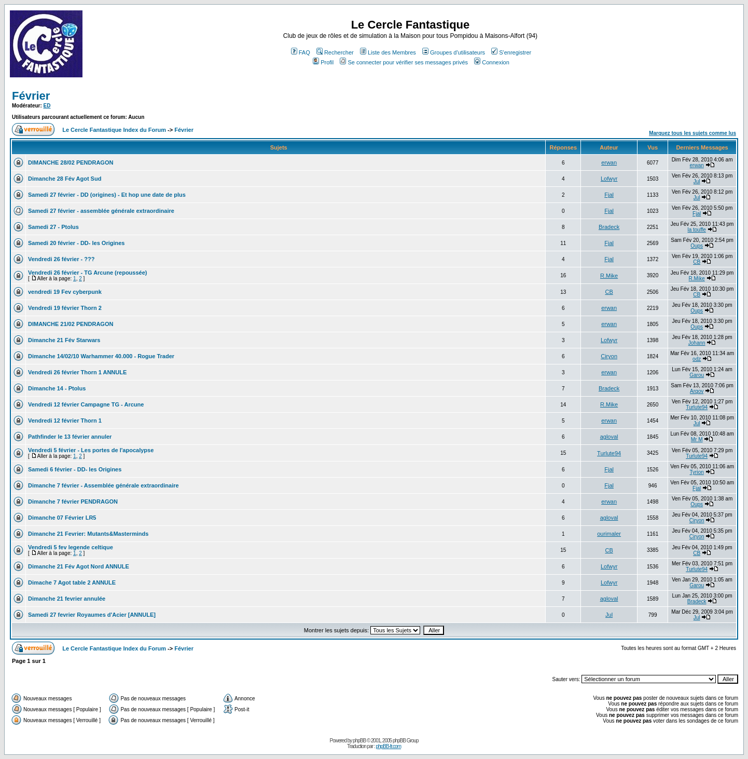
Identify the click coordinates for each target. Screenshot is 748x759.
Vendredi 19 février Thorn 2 (65, 308)
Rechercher (335, 52)
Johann (696, 343)
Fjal (609, 195)
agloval (609, 436)
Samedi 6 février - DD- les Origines (74, 469)
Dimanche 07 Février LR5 (62, 517)
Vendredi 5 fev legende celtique (70, 547)
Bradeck (609, 227)
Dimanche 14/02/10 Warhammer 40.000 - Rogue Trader (101, 356)
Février (31, 95)
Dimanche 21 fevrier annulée (66, 598)
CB (696, 262)
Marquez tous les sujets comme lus (692, 133)
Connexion (491, 62)
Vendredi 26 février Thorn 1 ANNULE (77, 372)
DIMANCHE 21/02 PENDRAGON (70, 324)
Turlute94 (697, 407)
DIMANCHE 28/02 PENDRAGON (70, 162)
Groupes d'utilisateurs (453, 52)
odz (696, 359)
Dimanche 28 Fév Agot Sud (64, 178)
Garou (696, 375)
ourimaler (609, 534)
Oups (696, 246)
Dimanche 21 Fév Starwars (64, 340)
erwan (609, 162)
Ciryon (609, 356)
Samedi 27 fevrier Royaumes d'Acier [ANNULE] (92, 615)
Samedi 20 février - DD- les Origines (76, 243)
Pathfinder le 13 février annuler (70, 436)
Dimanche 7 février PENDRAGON (73, 501)
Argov (696, 391)
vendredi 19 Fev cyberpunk (65, 292)
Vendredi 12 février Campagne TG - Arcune (86, 404)
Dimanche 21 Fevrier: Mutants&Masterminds (88, 534)
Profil (323, 62)
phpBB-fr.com (388, 746)
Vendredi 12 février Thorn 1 (65, 420)
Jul (697, 181)
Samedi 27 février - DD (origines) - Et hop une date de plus (107, 195)
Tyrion (697, 472)
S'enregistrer (511, 52)
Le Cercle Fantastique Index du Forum (114, 130)
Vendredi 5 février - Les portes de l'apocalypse (91, 450)
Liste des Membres (388, 52)
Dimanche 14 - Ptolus (57, 388)
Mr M (697, 439)
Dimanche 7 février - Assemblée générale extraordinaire (103, 485)
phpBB (359, 740)
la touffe (696, 230)
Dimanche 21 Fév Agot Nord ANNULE (78, 566)
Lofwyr (609, 178)
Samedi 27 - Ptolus (53, 227)
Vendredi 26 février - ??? (61, 259)
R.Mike (609, 276)
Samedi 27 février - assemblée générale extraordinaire (101, 211)
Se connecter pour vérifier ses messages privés (404, 62)
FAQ (300, 52)
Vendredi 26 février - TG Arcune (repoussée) (87, 272)
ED (47, 106)
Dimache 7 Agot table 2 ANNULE (72, 582)
